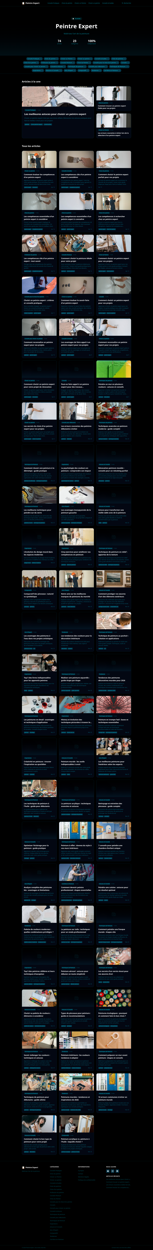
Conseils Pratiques (53, 3)
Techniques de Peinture (119, 67)
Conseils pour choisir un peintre (36, 67)
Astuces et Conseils (54, 70)
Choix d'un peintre (31, 63)
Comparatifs (83, 70)
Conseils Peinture (67, 63)
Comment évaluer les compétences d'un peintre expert (117, 1188)
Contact (80, 1174)
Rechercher (126, 3)
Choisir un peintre (94, 3)
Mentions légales (83, 1177)
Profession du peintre (49, 63)
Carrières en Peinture (112, 70)
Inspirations (38, 70)
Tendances (96, 70)
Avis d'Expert (70, 70)
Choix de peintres (118, 59)
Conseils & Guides (108, 3)
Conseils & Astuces (58, 67)
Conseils (125, 63)
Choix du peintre (67, 3)
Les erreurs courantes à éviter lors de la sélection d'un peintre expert (118, 1185)
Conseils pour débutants (98, 67)
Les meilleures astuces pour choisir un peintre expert (118, 1179)
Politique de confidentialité (86, 1180)
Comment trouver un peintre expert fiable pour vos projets (117, 1182)
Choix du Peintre (83, 63)
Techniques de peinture (77, 67)
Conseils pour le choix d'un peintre (105, 63)
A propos (81, 1171)
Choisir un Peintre (80, 3)
